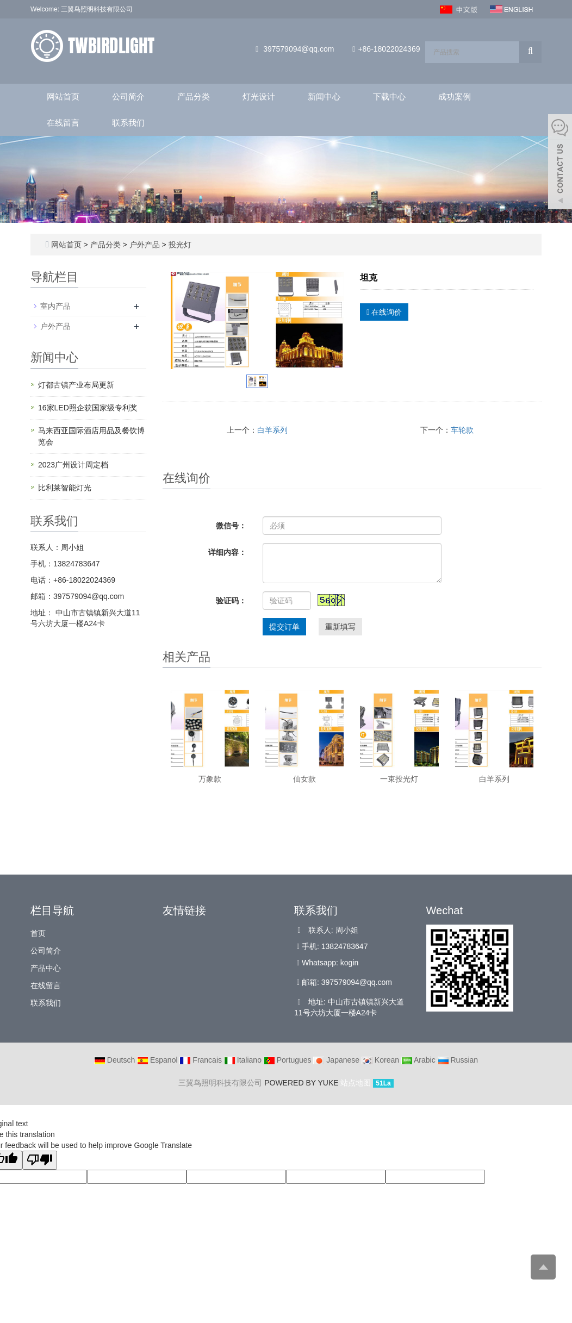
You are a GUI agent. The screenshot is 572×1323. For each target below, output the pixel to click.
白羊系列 (272, 430)
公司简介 (128, 96)
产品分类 (193, 96)
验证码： (231, 600)
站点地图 (355, 1082)
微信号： (231, 525)
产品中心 (45, 968)
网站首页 (63, 96)
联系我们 (128, 122)
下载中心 (389, 96)
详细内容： (227, 552)
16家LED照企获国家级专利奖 (88, 407)
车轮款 (462, 430)
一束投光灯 (399, 779)
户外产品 (144, 244)
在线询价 (384, 312)
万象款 (209, 779)
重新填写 (340, 626)
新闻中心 (324, 96)
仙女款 (304, 779)
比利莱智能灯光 (64, 487)
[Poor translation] (39, 1160)
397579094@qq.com (298, 49)
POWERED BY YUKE (302, 1082)
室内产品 (55, 306)
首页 (38, 933)
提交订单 (284, 626)
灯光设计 (259, 96)
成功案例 (454, 96)
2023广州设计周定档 (73, 464)
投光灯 (178, 244)
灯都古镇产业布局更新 (76, 384)
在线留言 (63, 122)
